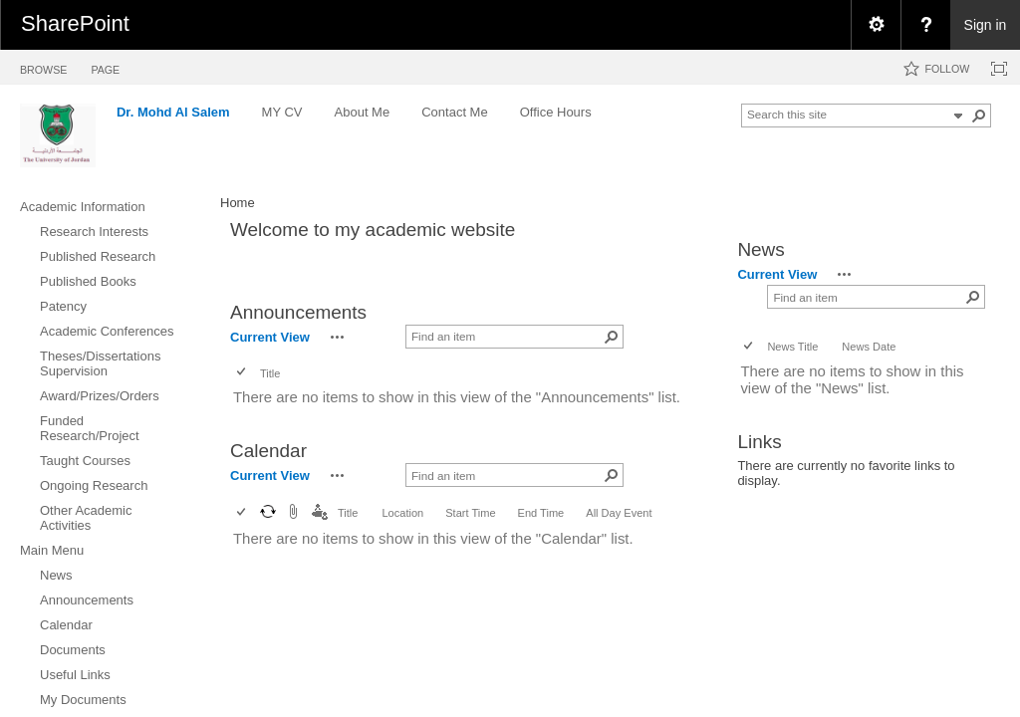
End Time (541, 513)
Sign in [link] (985, 25)
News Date (868, 347)
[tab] (43, 66)
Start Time (470, 513)
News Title (792, 347)
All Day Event (618, 513)
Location (402, 513)
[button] (979, 115)
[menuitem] (875, 25)
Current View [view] (270, 337)
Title (270, 373)
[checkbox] (242, 372)
